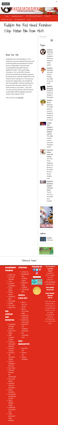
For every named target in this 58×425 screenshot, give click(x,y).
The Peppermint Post (25, 335)
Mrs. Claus (11, 305)
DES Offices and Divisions (34, 16)
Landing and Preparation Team (11, 409)
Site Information (20, 20)
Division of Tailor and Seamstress (11, 385)
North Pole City (6, 20)
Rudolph (49, 238)
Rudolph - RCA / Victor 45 (50, 102)
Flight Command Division (11, 337)
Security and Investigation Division (12, 396)
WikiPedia (20, 98)
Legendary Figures (17, 16)
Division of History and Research (11, 344)
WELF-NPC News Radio (25, 311)
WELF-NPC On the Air (24, 304)
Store (29, 20)
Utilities (47, 16)
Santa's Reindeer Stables (10, 403)
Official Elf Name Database (25, 285)
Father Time (11, 275)
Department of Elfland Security (11, 326)
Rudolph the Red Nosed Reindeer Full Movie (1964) (50, 185)
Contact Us (25, 272)
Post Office (11, 368)
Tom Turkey (11, 301)
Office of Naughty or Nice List (11, 363)
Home (7, 16)
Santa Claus (11, 307)
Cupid (10, 281)
